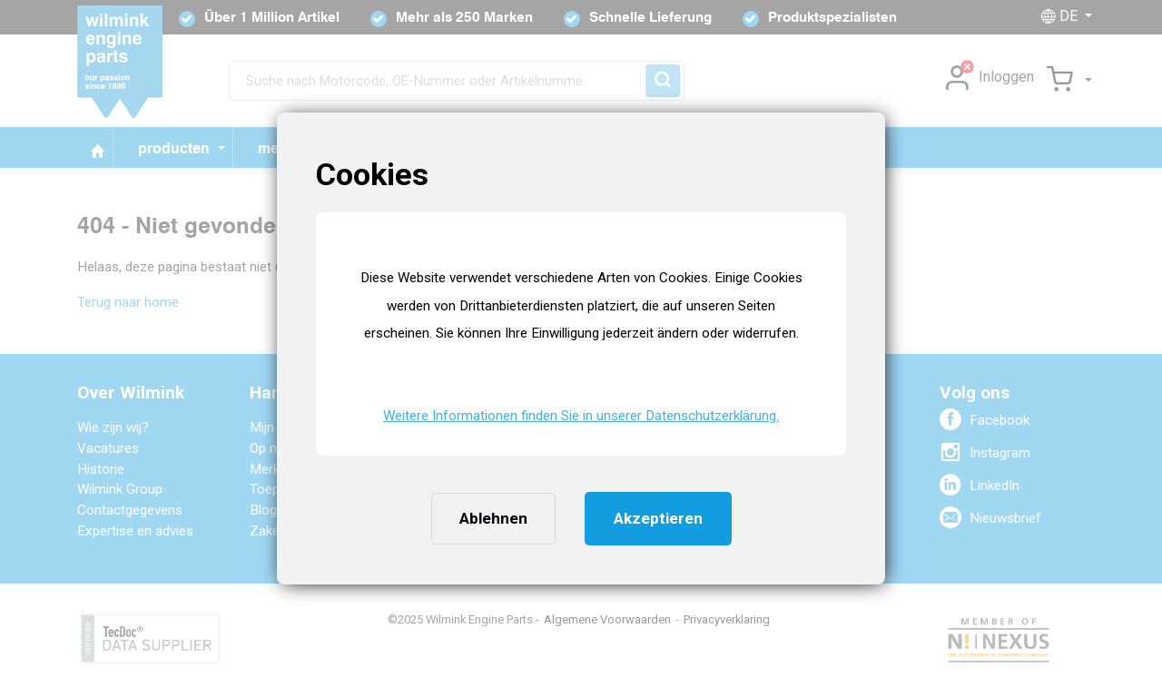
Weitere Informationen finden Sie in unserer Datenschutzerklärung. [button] (581, 415)
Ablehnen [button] (493, 518)
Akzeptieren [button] (658, 518)
